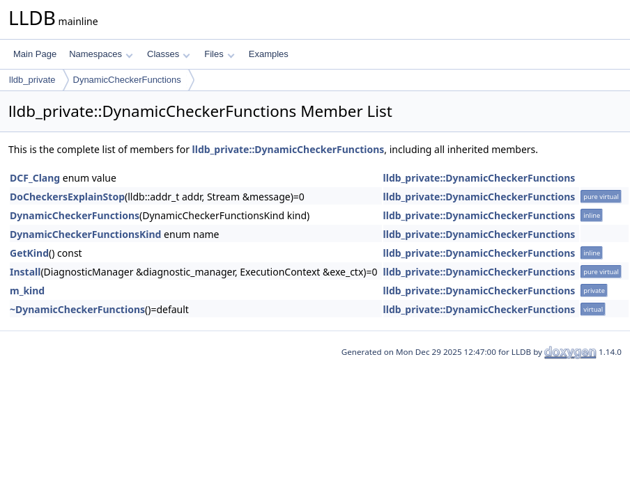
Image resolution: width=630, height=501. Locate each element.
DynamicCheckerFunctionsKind (85, 234)
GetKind (29, 253)
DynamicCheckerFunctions (127, 79)
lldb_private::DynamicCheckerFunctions (288, 149)
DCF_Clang (35, 177)
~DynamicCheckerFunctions (77, 309)
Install (25, 271)
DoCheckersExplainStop (67, 196)
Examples (269, 54)
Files (219, 54)
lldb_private (32, 79)
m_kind (27, 290)
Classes (168, 54)
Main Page (34, 54)
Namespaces (100, 54)
